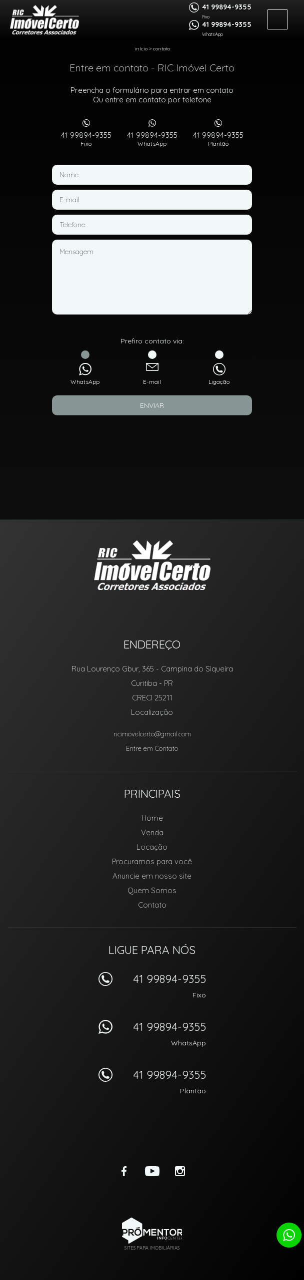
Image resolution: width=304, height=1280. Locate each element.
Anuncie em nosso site (152, 876)
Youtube (152, 1171)
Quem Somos (152, 890)
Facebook (124, 1171)
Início (141, 48)
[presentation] (152, 440)
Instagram (180, 1171)
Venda (152, 832)
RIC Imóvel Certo (152, 565)
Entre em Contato (152, 748)
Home (152, 818)
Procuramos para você (152, 861)
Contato (161, 48)
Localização (152, 712)
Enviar (152, 405)
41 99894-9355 (86, 138)
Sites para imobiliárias (152, 1248)
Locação (152, 847)
